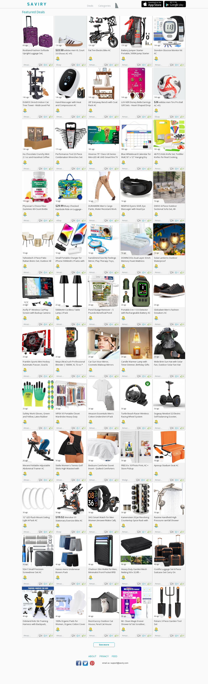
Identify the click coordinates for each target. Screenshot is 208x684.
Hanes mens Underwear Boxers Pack (68, 571)
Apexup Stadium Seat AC (166, 465)
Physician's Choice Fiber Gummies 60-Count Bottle (35, 207)
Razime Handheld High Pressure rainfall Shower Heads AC (166, 520)
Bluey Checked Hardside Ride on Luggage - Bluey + (69, 209)
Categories (104, 5)
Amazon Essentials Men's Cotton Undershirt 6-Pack (101, 415)
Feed (114, 656)
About (92, 656)
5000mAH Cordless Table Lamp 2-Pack (68, 311)
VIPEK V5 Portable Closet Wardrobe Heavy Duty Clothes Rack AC (68, 416)
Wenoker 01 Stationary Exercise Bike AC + (69, 520)
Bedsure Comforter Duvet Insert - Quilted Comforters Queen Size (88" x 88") (101, 468)
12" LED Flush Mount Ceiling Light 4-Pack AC (36, 519)
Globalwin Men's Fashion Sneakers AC (166, 311)
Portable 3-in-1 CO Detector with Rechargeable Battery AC (135, 311)
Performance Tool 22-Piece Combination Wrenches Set (69, 156)
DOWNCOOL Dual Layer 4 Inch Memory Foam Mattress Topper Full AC (135, 260)
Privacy (104, 656)
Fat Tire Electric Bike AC (99, 50)
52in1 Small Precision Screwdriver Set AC (33, 571)
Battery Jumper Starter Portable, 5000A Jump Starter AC (135, 53)
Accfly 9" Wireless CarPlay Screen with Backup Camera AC (36, 312)
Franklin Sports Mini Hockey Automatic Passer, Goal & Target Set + (36, 364)
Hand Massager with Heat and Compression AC (68, 104)
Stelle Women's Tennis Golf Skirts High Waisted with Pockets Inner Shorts (69, 468)
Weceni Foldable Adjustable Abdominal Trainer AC (36, 467)
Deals (90, 5)
